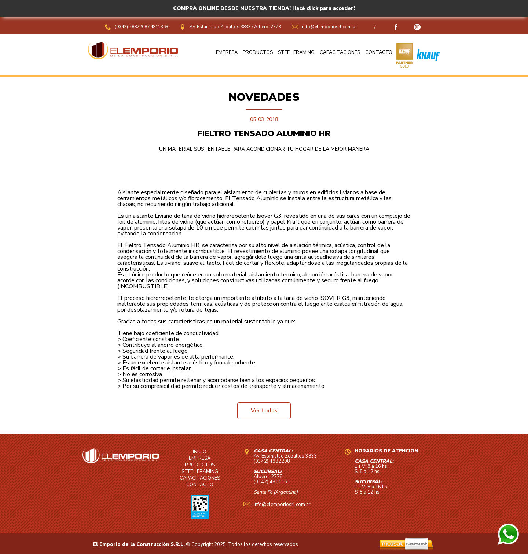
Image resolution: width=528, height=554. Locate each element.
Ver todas (264, 411)
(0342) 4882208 (131, 27)
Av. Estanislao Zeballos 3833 (220, 27)
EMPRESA (227, 52)
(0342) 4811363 (272, 481)
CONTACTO (378, 52)
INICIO (199, 451)
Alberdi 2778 (267, 27)
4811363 (159, 27)
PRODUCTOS (258, 52)
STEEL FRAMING (296, 52)
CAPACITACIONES (340, 52)
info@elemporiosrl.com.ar (329, 27)
